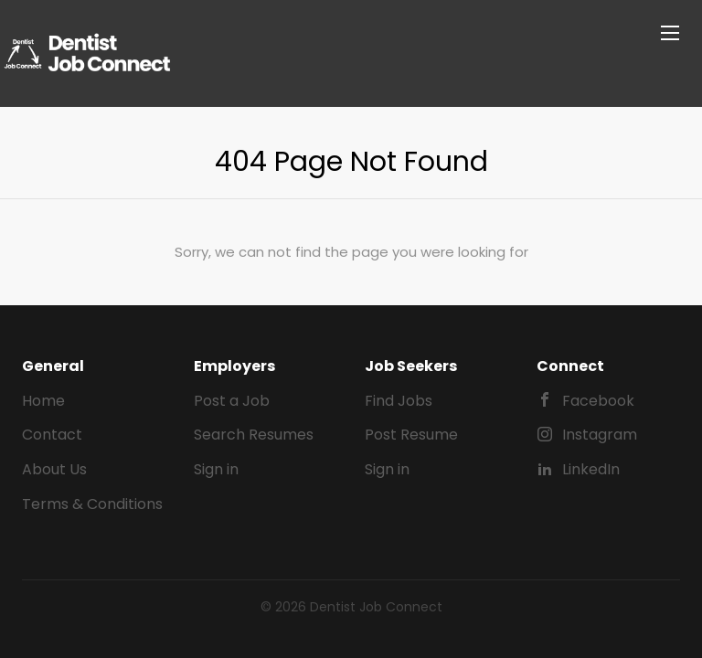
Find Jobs (398, 400)
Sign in (216, 469)
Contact (52, 434)
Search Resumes (254, 434)
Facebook (598, 400)
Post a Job (232, 400)
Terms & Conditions (92, 504)
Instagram (599, 434)
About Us (54, 469)
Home (43, 400)
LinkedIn (591, 469)
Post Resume (411, 434)
